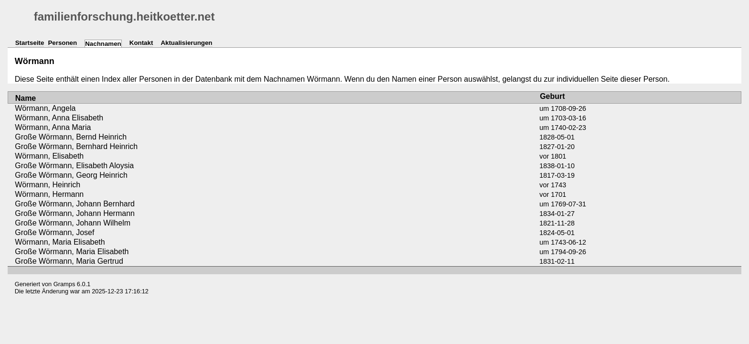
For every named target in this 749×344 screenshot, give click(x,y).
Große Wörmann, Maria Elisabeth (71, 251)
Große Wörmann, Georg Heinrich (71, 175)
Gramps (64, 284)
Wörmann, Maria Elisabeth (60, 242)
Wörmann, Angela (45, 108)
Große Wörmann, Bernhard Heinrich (76, 146)
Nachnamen (103, 43)
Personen (62, 42)
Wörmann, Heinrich (47, 185)
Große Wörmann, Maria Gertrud (69, 261)
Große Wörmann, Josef (54, 232)
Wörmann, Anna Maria (53, 127)
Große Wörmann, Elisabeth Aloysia (74, 165)
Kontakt (141, 42)
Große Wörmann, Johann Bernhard (75, 204)
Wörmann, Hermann (49, 194)
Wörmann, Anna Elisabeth (59, 118)
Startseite (29, 42)
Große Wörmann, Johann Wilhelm (72, 223)
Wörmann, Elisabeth (49, 156)
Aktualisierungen (186, 42)
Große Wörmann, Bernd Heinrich (71, 137)
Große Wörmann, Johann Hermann (75, 213)
